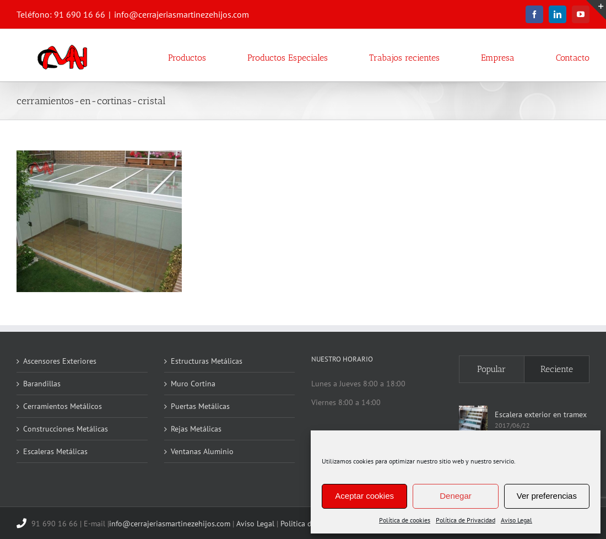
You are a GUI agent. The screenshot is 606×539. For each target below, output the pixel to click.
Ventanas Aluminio (202, 451)
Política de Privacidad (465, 520)
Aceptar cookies (364, 495)
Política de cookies (404, 520)
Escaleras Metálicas (55, 451)
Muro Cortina (193, 384)
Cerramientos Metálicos (62, 406)
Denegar (456, 495)
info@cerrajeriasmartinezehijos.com (181, 14)
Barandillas (42, 384)
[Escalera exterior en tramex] (473, 420)
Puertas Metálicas (200, 406)
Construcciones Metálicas (65, 429)
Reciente (556, 369)
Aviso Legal (516, 520)
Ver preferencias (547, 495)
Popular (491, 369)
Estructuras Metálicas (206, 361)
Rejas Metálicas (196, 429)
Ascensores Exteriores (59, 361)
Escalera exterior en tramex (541, 414)
